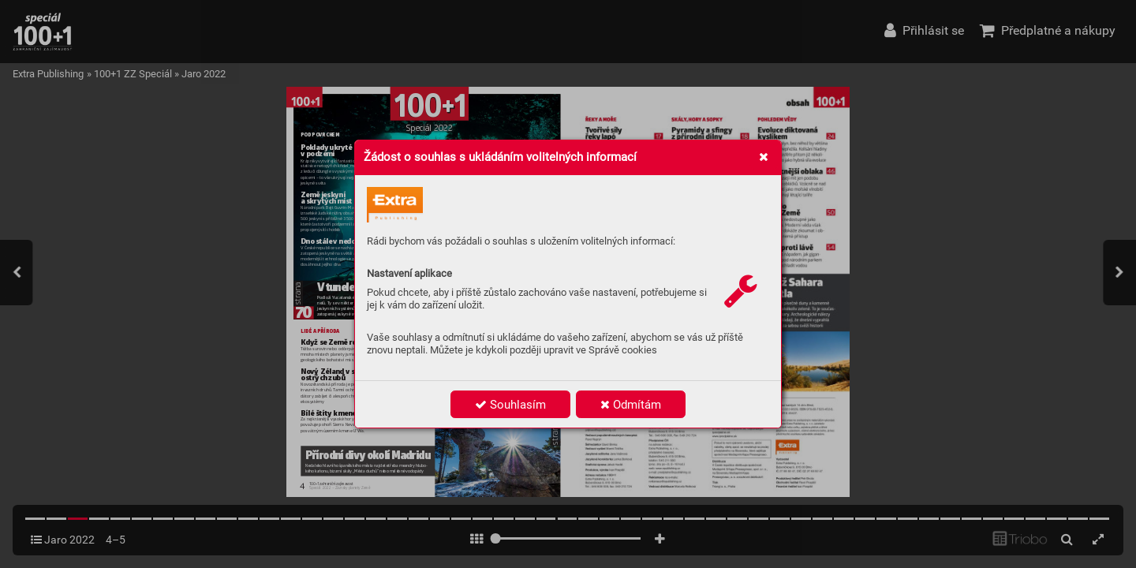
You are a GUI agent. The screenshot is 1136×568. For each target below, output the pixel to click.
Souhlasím (510, 405)
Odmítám (630, 405)
